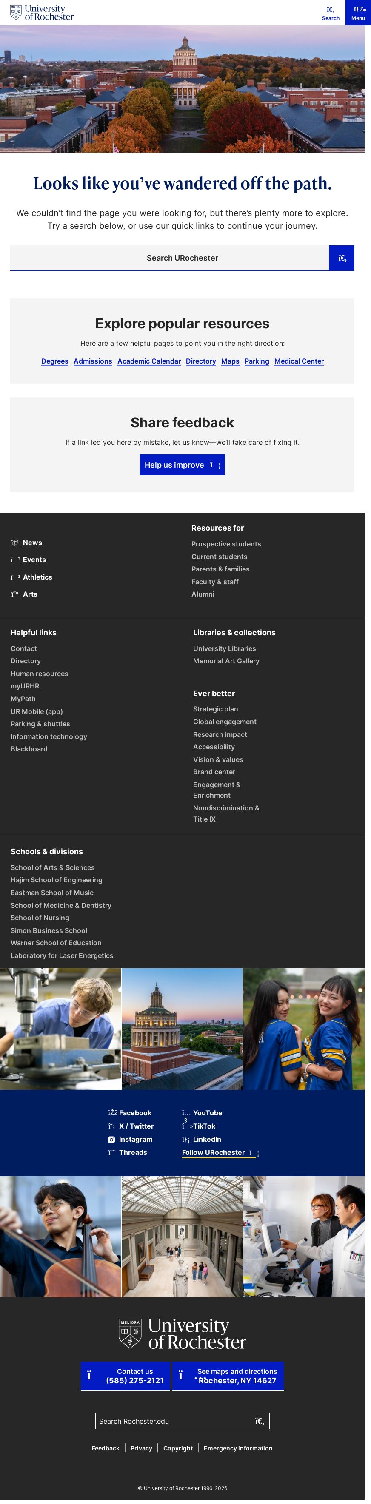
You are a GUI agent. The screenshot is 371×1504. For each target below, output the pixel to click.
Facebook (129, 1113)
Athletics (31, 577)
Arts (24, 594)
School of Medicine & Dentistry (61, 905)
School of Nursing (40, 917)
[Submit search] (341, 258)
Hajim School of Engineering (57, 879)
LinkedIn (201, 1139)
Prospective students (226, 544)
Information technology (49, 736)
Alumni (202, 594)
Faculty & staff (215, 581)
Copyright (178, 1448)
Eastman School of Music (52, 892)
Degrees (54, 361)
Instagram (130, 1139)
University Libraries (224, 648)
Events (28, 559)
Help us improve (182, 464)
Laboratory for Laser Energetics (62, 955)
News (26, 542)
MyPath (23, 698)
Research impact (220, 734)
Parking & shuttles (40, 723)
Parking (257, 361)
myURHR (25, 686)
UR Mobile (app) (37, 711)
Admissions (93, 361)
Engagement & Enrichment (217, 790)
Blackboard (29, 748)
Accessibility (214, 746)
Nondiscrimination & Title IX (226, 813)
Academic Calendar (149, 361)
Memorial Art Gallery (226, 660)
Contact (24, 648)
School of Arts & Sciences (53, 867)
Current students (219, 556)
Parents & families (220, 569)
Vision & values (218, 759)
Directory (201, 361)
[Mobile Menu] (358, 12)
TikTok (198, 1126)
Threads (127, 1153)
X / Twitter (131, 1126)
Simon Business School (49, 930)
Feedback (106, 1448)
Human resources (39, 673)
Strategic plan (215, 709)
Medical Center (299, 361)
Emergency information (238, 1448)
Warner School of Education (56, 942)
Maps (230, 361)
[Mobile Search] (330, 12)
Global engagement (225, 721)
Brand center (214, 771)
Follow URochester (219, 1153)
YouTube (202, 1113)
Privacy (141, 1448)
